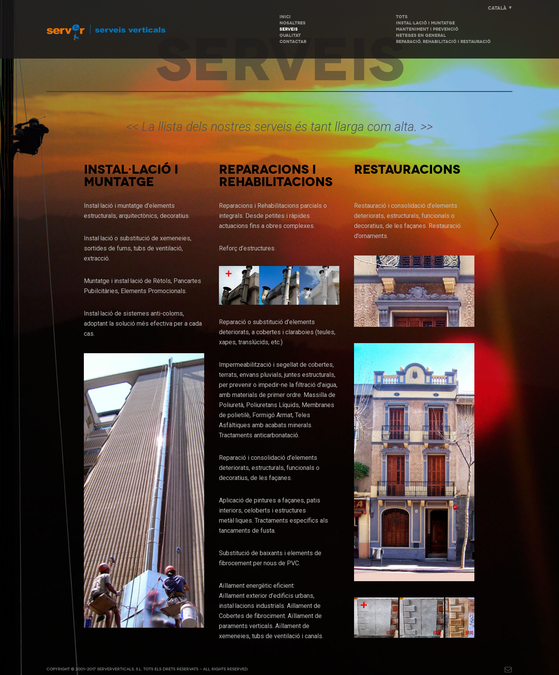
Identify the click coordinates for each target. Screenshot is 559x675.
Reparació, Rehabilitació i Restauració (443, 42)
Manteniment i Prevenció (427, 29)
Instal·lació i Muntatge (425, 23)
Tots (402, 17)
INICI (285, 17)
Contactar (293, 42)
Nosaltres (293, 23)
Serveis (289, 29)
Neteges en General (421, 35)
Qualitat (290, 35)
